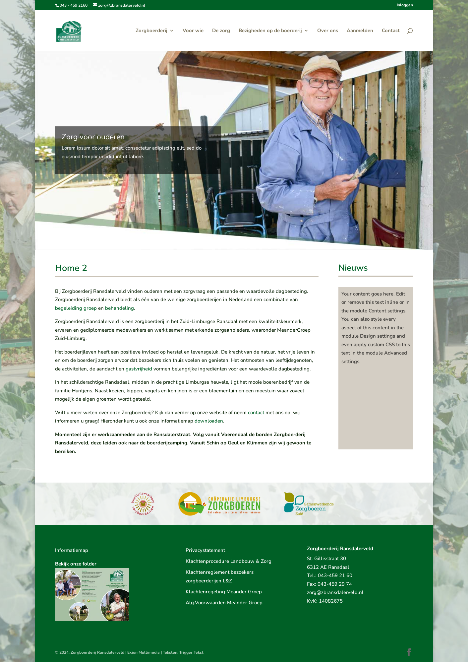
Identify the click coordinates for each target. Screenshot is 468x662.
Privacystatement (205, 550)
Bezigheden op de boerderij (270, 31)
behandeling (119, 308)
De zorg (221, 31)
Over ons (327, 31)
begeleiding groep (76, 308)
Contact (391, 31)
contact (256, 412)
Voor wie (193, 31)
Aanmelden (360, 31)
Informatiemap (71, 550)
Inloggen (405, 5)
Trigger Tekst (191, 652)
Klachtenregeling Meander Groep (224, 591)
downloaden (209, 421)
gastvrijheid (139, 368)
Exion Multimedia (143, 652)
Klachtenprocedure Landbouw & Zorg (228, 561)
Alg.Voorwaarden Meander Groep (224, 602)
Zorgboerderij (151, 31)
